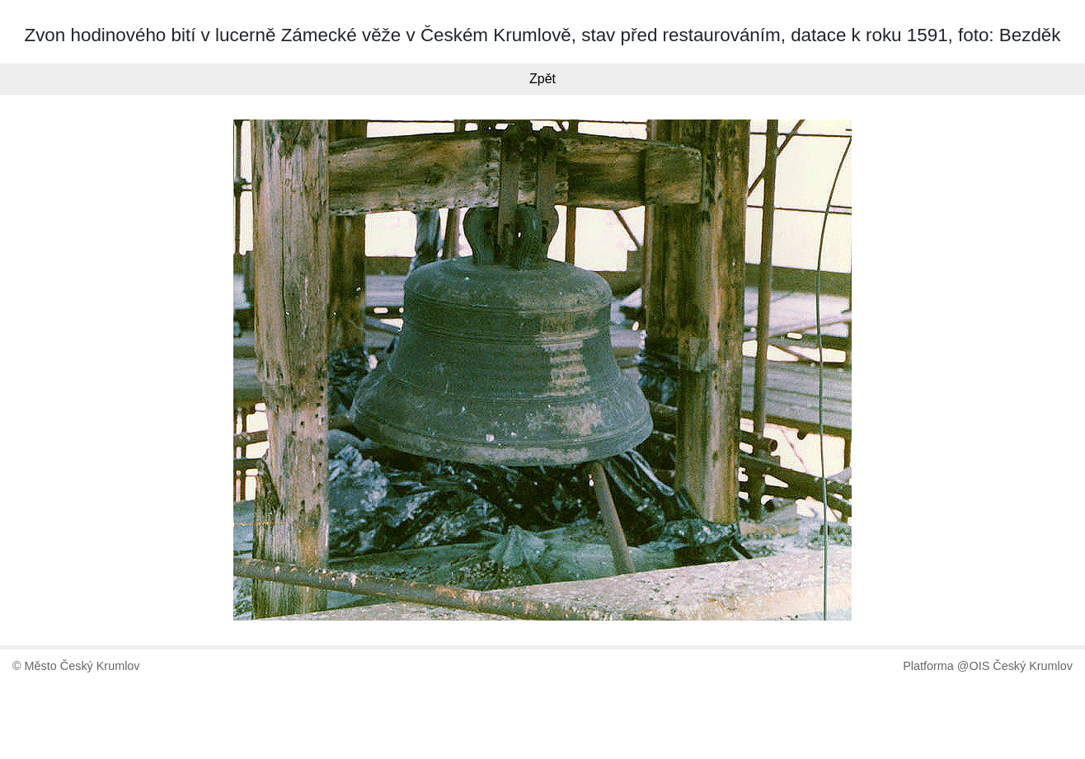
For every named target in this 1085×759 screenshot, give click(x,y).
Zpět (542, 79)
